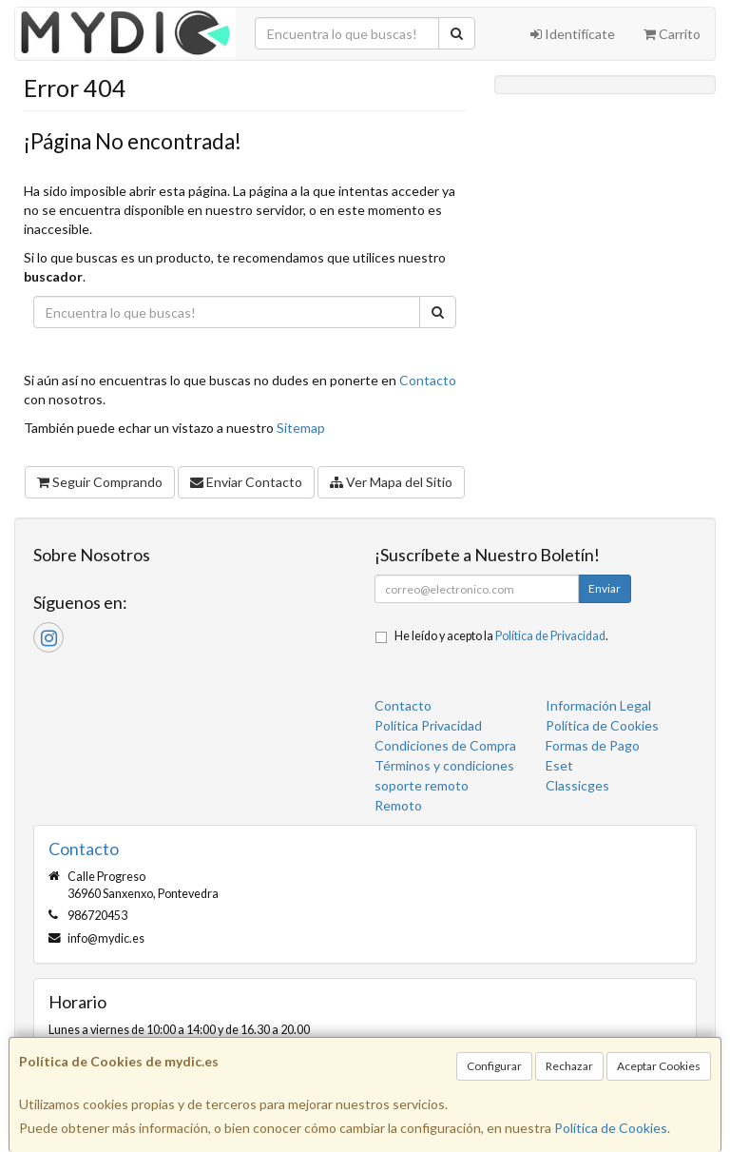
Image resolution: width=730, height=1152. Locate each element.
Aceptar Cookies (659, 1066)
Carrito (672, 34)
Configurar (494, 1066)
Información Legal (598, 705)
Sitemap (301, 428)
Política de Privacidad (550, 636)
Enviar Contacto (246, 482)
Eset (559, 765)
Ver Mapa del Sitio (391, 482)
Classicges (577, 785)
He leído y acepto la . (501, 636)
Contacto (427, 380)
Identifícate (572, 34)
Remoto (398, 805)
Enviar (604, 588)
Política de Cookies (610, 1128)
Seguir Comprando (100, 482)
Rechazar (569, 1066)
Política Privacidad (428, 725)
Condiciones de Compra (445, 745)
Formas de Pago (593, 745)
